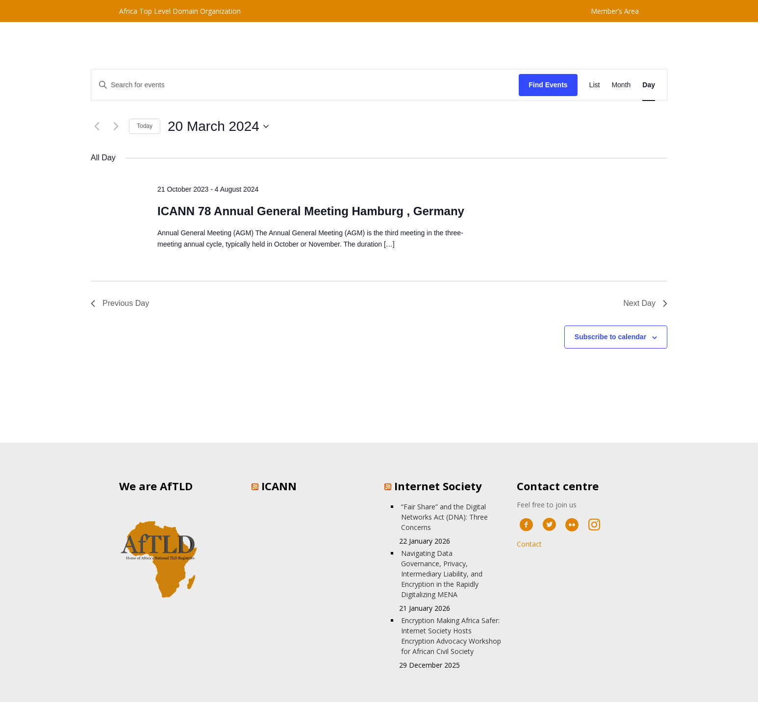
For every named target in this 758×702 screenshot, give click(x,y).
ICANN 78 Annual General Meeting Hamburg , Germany (310, 211)
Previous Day (120, 303)
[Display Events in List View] (594, 85)
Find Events (548, 85)
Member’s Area (615, 11)
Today (144, 126)
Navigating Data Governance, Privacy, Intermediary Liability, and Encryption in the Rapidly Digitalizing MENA (441, 574)
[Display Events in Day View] (648, 85)
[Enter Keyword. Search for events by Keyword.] (305, 85)
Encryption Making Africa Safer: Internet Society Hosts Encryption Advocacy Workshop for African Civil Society (451, 636)
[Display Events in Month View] (621, 85)
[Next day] (116, 126)
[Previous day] (96, 126)
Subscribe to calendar (610, 337)
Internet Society (438, 485)
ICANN (279, 485)
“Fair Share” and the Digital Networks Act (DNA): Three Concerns (444, 517)
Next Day (645, 303)
